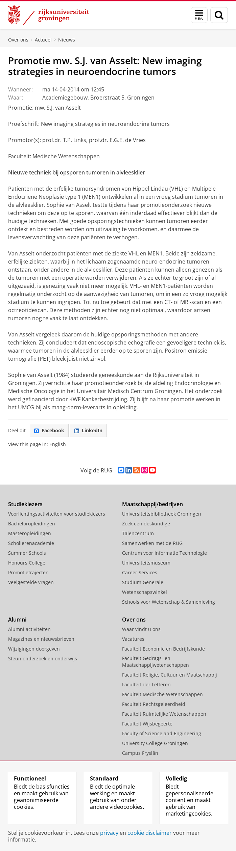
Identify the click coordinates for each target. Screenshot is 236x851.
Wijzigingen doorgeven (34, 649)
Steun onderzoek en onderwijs (42, 658)
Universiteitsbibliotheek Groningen (161, 514)
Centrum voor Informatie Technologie (164, 553)
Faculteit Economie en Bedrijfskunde (163, 649)
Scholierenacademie (31, 543)
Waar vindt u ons (141, 629)
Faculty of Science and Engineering (161, 733)
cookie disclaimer (149, 832)
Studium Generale (142, 582)
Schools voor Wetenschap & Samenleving (168, 602)
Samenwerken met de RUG (152, 543)
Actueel (43, 39)
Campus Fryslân (140, 753)
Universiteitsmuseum (146, 562)
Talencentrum (138, 533)
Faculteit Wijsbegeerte (147, 723)
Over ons (18, 39)
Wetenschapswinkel (144, 592)
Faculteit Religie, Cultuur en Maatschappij (169, 674)
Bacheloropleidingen (31, 523)
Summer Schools (27, 553)
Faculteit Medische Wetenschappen (162, 694)
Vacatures (133, 639)
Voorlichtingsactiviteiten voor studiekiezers (56, 514)
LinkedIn (88, 430)
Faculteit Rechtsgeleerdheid (153, 704)
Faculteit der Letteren (146, 684)
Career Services (139, 572)
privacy (109, 832)
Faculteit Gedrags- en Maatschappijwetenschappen (155, 661)
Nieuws (66, 39)
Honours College (26, 562)
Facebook (49, 430)
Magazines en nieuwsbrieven (41, 639)
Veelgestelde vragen (31, 582)
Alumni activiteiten (29, 629)
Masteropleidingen (29, 533)
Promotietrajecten (28, 572)
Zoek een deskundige (146, 523)
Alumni (17, 619)
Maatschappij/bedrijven (152, 504)
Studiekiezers (25, 504)
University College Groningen (155, 743)
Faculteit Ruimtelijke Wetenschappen (164, 714)
